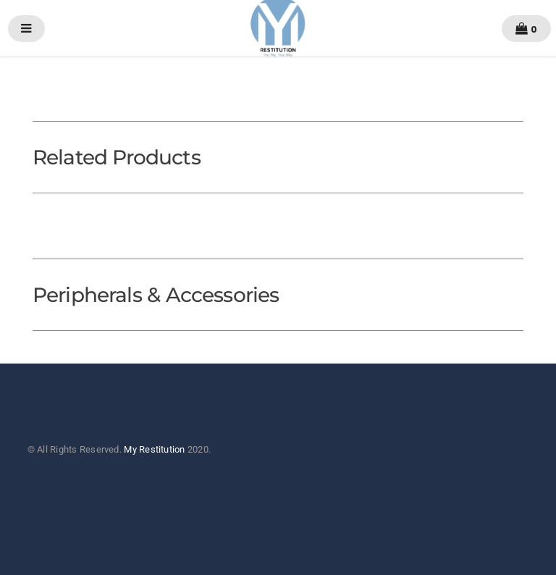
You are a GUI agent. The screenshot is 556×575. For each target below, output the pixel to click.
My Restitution (154, 449)
